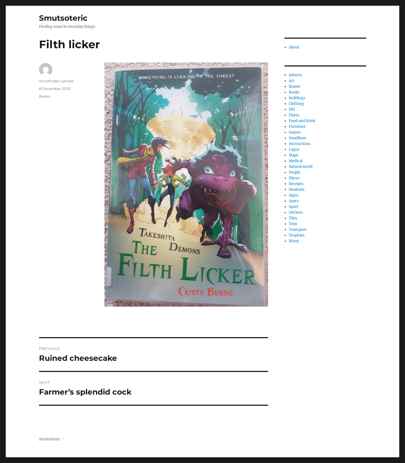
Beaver (295, 86)
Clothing (296, 103)
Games (295, 132)
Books (44, 96)
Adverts (295, 75)
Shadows (297, 189)
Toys (293, 224)
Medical (295, 161)
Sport (293, 206)
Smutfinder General (56, 81)
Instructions (300, 143)
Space (294, 201)
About (294, 47)
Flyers (294, 115)
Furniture (297, 126)
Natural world (301, 166)
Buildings (297, 98)
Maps (293, 155)
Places (294, 178)
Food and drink (302, 121)
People (294, 172)
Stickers (296, 212)
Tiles (293, 218)
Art (291, 80)
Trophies (297, 235)
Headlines (297, 138)
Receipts (296, 183)
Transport (298, 229)
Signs (294, 195)
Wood (294, 241)
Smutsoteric (63, 18)
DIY (292, 109)
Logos (294, 149)
